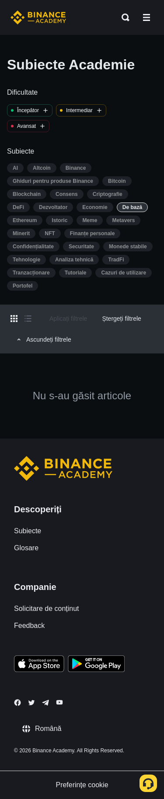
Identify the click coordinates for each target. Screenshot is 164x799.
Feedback (29, 625)
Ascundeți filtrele (42, 339)
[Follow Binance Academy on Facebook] (17, 702)
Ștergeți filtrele (121, 318)
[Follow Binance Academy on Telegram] (45, 703)
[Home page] (38, 17)
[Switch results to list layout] (28, 319)
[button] (146, 17)
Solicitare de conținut (46, 608)
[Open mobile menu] (146, 17)
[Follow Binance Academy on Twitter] (31, 702)
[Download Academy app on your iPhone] (39, 665)
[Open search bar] (123, 17)
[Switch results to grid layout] (14, 319)
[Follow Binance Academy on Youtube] (59, 702)
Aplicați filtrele (68, 318)
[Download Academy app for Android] (96, 665)
